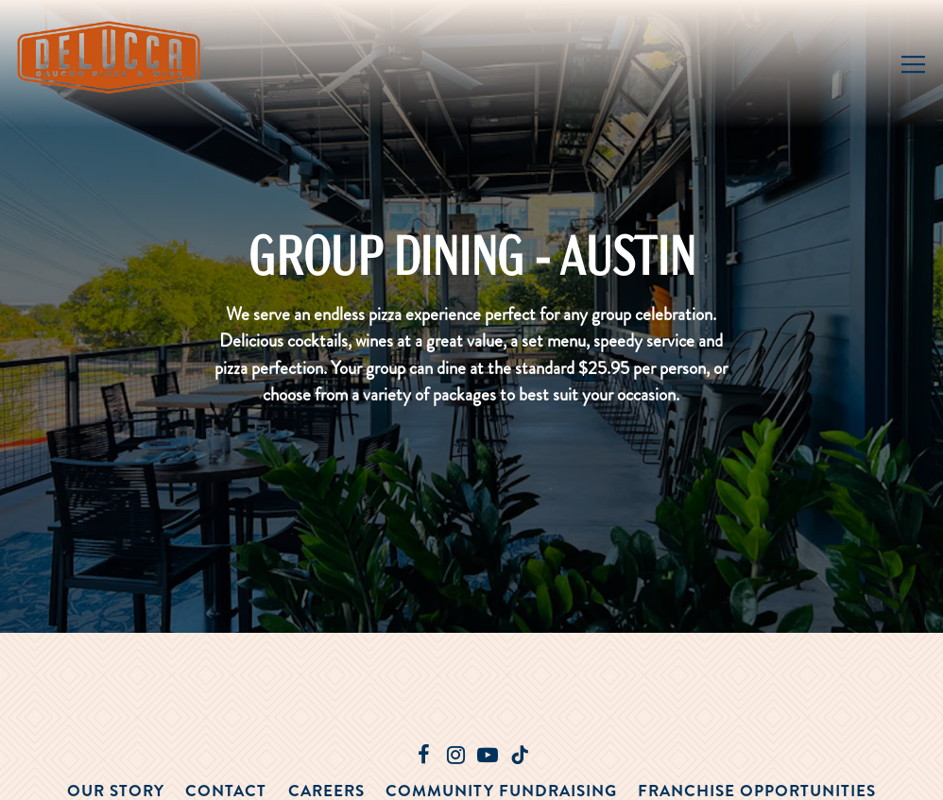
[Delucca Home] (111, 55)
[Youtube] (487, 754)
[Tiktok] (519, 754)
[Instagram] (455, 754)
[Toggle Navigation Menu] (913, 64)
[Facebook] (423, 754)
